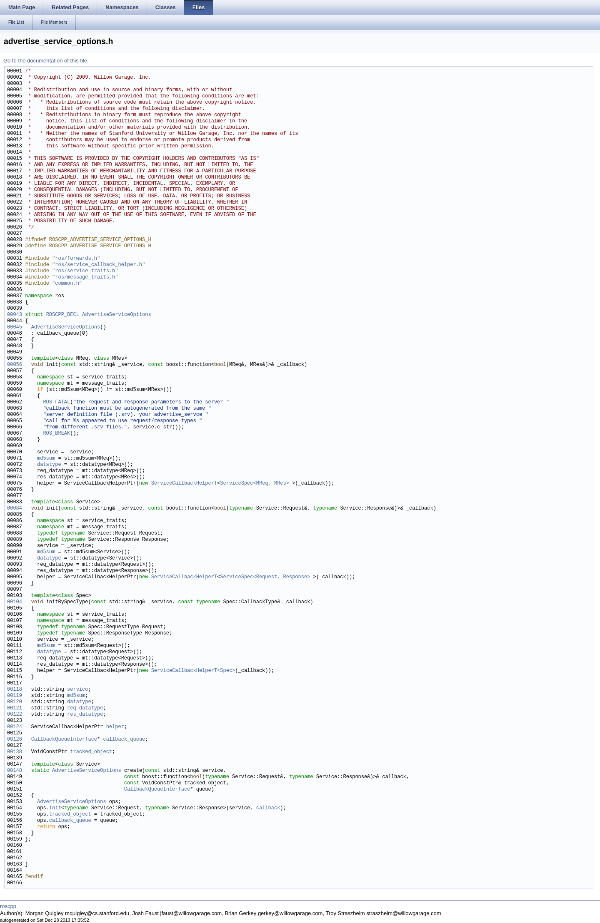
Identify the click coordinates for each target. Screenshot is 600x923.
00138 (14, 752)
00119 (14, 695)
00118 (14, 689)
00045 (14, 327)
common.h (67, 283)
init (55, 808)
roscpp (8, 906)
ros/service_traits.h (85, 271)
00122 (14, 714)
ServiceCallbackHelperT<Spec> (193, 670)
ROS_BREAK (56, 433)
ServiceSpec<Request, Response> (265, 577)
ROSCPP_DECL (62, 314)
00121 (14, 708)
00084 (14, 508)
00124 (14, 727)
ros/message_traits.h (85, 277)
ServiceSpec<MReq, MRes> (254, 483)
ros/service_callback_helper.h (98, 265)
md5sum (46, 458)
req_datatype (85, 708)
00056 (14, 364)
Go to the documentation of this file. (46, 60)
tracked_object (91, 752)
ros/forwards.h (76, 258)
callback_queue (124, 739)
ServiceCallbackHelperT (184, 483)
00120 (14, 702)
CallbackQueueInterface (64, 739)
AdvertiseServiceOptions (116, 314)
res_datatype (85, 714)
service (77, 689)
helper (115, 727)
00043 (14, 314)
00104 (14, 602)
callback (268, 808)
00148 (14, 770)
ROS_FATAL (56, 402)
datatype (49, 464)
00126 (14, 739)
